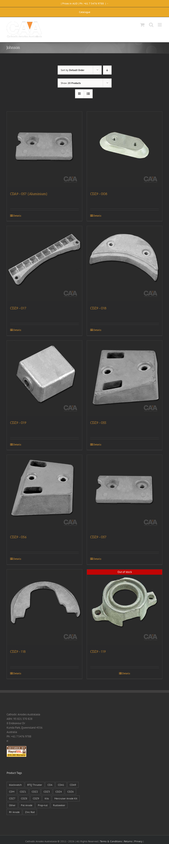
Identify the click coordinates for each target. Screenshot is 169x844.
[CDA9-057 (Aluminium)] (44, 149)
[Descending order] (107, 70)
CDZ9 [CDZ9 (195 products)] (36, 798)
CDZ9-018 (98, 308)
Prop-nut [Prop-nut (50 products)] (43, 805)
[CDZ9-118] (44, 607)
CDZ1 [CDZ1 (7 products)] (23, 791)
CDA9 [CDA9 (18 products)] (73, 784)
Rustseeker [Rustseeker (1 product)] (59, 805)
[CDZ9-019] (44, 378)
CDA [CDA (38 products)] (50, 784)
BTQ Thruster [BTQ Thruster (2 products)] (34, 784)
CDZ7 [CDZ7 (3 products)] (12, 798)
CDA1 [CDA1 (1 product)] (61, 784)
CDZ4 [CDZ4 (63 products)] (58, 791)
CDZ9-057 (98, 537)
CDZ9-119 (98, 651)
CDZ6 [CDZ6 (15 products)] (70, 791)
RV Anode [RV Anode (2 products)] (14, 812)
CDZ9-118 (18, 651)
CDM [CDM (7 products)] (11, 791)
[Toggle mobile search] (151, 24)
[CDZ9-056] (44, 492)
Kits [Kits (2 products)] (47, 798)
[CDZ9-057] (124, 492)
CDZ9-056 (18, 537)
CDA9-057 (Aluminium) (28, 194)
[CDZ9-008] (124, 149)
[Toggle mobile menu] (160, 24)
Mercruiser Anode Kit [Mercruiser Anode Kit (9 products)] (65, 798)
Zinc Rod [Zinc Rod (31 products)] (30, 812)
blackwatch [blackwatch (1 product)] (15, 784)
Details (17, 215)
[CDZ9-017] (44, 263)
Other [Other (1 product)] (12, 805)
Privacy (138, 841)
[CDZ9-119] (124, 607)
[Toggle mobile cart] (142, 24)
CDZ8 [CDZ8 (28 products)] (24, 798)
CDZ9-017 (18, 308)
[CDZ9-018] (124, 263)
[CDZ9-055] (124, 378)
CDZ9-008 (98, 194)
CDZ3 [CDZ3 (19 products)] (47, 791)
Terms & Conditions (111, 841)
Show (71, 83)
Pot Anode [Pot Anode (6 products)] (26, 805)
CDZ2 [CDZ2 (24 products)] (35, 791)
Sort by (72, 70)
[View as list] (88, 93)
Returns (128, 841)
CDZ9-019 (18, 423)
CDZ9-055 (98, 423)
